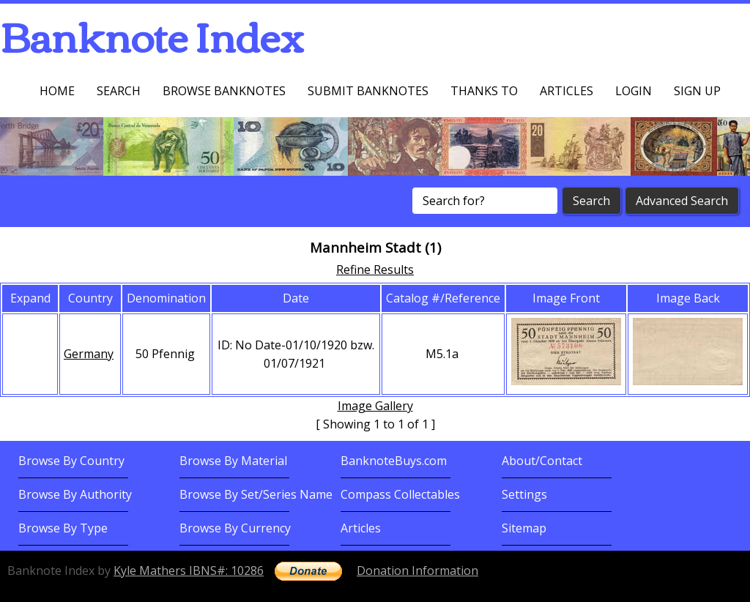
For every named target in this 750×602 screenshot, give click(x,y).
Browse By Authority (75, 494)
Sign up (697, 91)
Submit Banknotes (368, 91)
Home (57, 91)
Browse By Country (71, 461)
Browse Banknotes (224, 91)
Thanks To (484, 91)
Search (119, 91)
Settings (524, 494)
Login (633, 91)
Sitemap (524, 528)
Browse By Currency (235, 528)
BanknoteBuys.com (394, 461)
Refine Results (375, 269)
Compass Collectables (400, 494)
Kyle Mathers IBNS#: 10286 (189, 570)
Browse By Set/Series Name (256, 494)
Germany (89, 354)
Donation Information (417, 570)
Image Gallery (375, 406)
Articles (566, 91)
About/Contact (542, 461)
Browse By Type (63, 528)
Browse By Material (233, 461)
